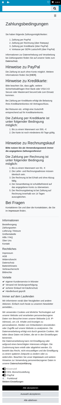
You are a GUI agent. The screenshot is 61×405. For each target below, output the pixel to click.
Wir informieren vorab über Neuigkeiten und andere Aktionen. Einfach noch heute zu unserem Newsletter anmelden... (27, 303)
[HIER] (33, 75)
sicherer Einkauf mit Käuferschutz (22, 288)
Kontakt (6, 244)
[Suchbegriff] (26, 8)
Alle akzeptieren (30, 388)
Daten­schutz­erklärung (20, 363)
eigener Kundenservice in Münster (22, 281)
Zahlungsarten (9, 227)
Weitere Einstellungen (12, 381)
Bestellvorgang (9, 224)
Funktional (12, 378)
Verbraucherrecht (10, 269)
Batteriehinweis (9, 266)
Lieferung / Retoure (11, 231)
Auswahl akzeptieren (30, 394)
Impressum (13, 211)
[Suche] (55, 8)
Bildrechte (7, 272)
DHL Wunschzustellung (18, 372)
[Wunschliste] (48, 2)
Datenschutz (12, 61)
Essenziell (12, 369)
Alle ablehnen (30, 400)
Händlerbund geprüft (15, 291)
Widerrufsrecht (9, 259)
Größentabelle (9, 234)
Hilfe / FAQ (7, 237)
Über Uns (6, 240)
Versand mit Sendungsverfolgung (21, 285)
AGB (4, 256)
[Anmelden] (3, 2)
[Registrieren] (8, 2)
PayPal (10, 375)
